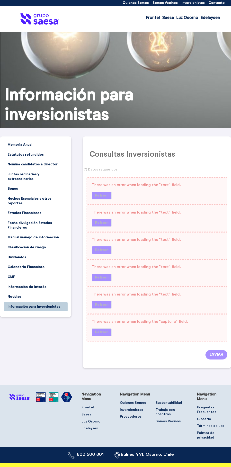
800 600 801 (90, 454)
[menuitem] (136, 3)
